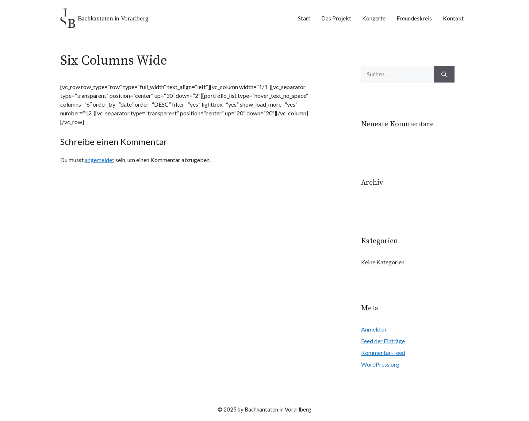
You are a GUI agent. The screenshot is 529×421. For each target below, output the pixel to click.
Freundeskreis (414, 18)
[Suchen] (444, 74)
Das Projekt (336, 18)
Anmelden (373, 329)
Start (304, 18)
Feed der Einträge (383, 340)
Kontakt (453, 18)
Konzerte (374, 18)
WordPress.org (380, 364)
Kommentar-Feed (383, 352)
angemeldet (99, 159)
